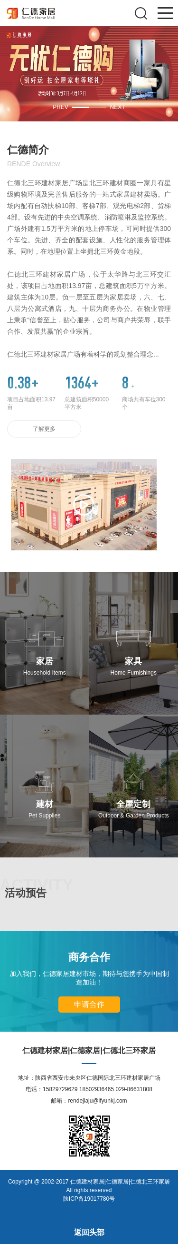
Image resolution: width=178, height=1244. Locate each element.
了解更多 (44, 429)
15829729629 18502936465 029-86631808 (97, 1089)
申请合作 (89, 1004)
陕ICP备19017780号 (89, 1198)
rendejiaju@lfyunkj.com (97, 1100)
